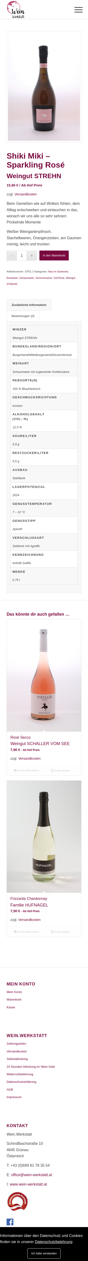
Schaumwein (26, 277)
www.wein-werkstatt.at (28, 1184)
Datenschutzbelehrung (54, 1242)
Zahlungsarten (16, 1043)
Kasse (11, 1007)
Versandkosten (26, 194)
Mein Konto (14, 992)
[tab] (29, 305)
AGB (10, 1089)
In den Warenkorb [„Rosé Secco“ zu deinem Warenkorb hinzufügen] (26, 770)
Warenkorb (14, 999)
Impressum (14, 1097)
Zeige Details (60, 770)
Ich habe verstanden (44, 1253)
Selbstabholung (17, 1059)
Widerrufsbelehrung (20, 1074)
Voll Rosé (59, 277)
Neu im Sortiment (58, 271)
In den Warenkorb (54, 255)
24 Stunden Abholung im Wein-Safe (31, 1066)
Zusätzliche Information (28, 305)
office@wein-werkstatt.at (31, 1175)
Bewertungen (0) (22, 316)
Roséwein (12, 277)
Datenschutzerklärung (21, 1082)
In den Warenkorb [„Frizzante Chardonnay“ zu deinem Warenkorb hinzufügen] (26, 932)
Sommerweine (44, 277)
